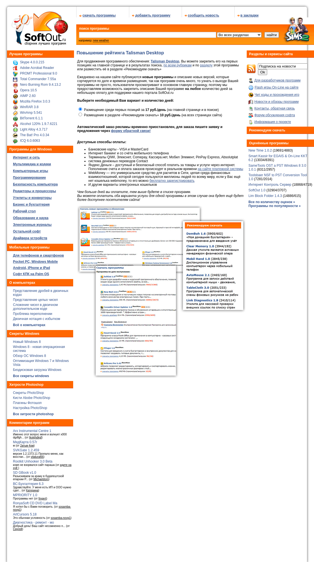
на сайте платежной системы (220, 169)
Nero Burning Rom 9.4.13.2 (40, 85)
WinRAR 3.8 (29, 107)
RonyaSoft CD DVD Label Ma (35, 503)
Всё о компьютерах (29, 325)
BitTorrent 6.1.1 (31, 118)
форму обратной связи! (131, 131)
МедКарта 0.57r (25, 442)
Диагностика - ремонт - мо (33, 522)
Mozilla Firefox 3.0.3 (35, 101)
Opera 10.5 (28, 90)
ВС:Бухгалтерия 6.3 (28, 484)
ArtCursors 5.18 (24, 514)
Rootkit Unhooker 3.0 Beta (32, 461)
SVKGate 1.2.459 (26, 450)
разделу (206, 65)
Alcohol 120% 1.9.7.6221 (38, 124)
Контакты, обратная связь (274, 108)
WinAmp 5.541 (31, 113)
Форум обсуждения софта (274, 115)
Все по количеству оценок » (271, 202)
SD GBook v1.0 (24, 473)
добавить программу (152, 15)
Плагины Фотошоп (27, 403)
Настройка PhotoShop (30, 408)
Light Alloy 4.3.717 (33, 129)
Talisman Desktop (165, 61)
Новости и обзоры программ (276, 102)
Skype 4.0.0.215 (32, 62)
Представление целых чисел (35, 300)
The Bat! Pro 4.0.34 (34, 135)
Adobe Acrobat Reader (37, 68)
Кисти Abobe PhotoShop (31, 398)
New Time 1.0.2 (260, 150)
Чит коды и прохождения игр (277, 95)
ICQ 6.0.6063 (30, 141)
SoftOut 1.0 (256, 190)
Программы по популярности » (274, 206)
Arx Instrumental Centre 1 (32, 431)
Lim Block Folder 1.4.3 (265, 196)
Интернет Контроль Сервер (270, 185)
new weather (101, 40)
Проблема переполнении (32, 314)
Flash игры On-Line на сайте (276, 87)
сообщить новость (203, 15)
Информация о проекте (272, 122)
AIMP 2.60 (28, 96)
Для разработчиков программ (277, 80)
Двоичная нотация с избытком (36, 319)
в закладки (250, 15)
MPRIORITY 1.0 (25, 495)
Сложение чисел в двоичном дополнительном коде (35, 307)
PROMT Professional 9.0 (38, 73)
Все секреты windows (31, 376)
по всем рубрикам (177, 65)
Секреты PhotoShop (28, 393)
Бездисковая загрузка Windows (37, 370)
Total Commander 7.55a (38, 79)
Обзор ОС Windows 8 (29, 356)
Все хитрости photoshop (33, 414)
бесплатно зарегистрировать (172, 181)
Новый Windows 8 (27, 342)
